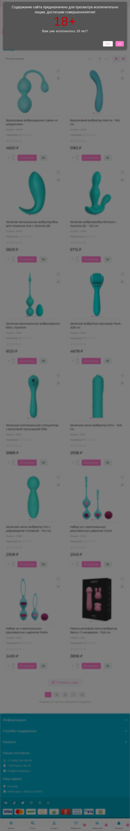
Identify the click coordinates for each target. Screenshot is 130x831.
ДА (120, 44)
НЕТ (107, 44)
